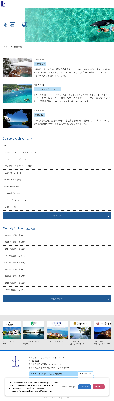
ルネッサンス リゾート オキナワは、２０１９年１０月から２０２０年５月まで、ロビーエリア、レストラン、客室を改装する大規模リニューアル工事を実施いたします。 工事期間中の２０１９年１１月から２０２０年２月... (72, 98)
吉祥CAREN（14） (12, 186)
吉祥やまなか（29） (13, 173)
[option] (57, 332)
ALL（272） (9, 145)
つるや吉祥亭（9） (12, 193)
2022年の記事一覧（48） (15, 262)
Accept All (84, 387)
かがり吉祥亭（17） (13, 180)
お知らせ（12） (11, 207)
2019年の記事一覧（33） (15, 283)
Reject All (99, 387)
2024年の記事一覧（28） (15, 249)
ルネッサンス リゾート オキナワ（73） (20, 152)
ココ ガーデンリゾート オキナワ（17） (20, 159)
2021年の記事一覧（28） (15, 269)
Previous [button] (3, 333)
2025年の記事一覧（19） (15, 242)
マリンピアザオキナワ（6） (16, 200)
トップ (6, 46)
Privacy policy (46, 391)
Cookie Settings (68, 387)
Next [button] (109, 333)
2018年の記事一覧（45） (15, 290)
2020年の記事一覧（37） (15, 276)
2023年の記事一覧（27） (15, 256)
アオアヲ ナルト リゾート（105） (18, 166)
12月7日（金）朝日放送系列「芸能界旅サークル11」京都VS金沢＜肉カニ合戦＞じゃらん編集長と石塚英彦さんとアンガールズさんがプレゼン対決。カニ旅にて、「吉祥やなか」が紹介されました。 (72, 72)
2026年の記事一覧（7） (14, 235)
